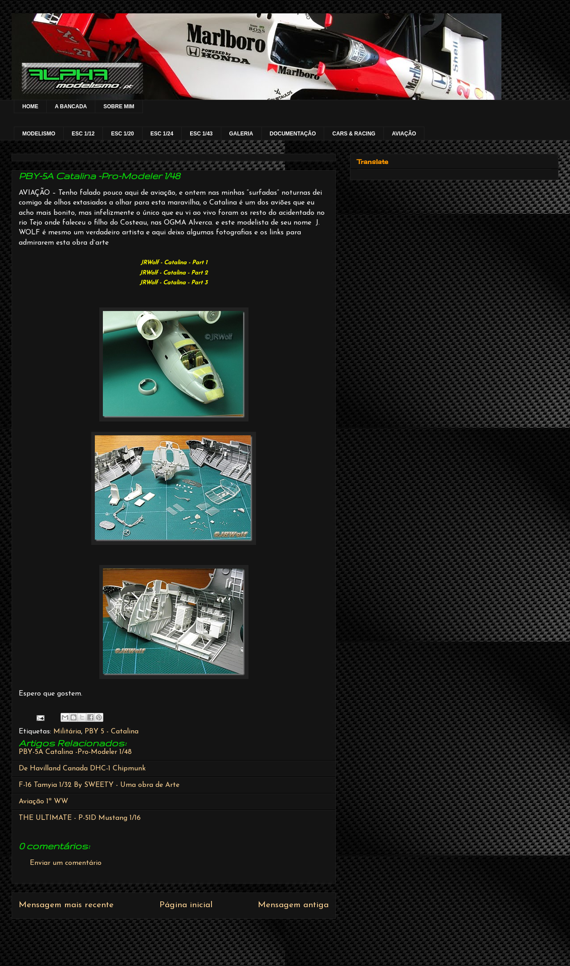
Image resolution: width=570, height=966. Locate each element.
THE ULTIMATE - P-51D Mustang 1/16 (80, 818)
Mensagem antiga (293, 905)
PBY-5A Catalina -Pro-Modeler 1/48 (75, 752)
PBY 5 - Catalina (111, 731)
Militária (67, 731)
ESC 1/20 (122, 134)
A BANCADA (71, 106)
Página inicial (185, 905)
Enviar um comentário (66, 863)
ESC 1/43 (201, 134)
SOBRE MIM (118, 106)
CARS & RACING (353, 134)
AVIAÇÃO (404, 134)
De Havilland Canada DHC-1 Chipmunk (82, 768)
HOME (30, 106)
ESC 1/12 (83, 134)
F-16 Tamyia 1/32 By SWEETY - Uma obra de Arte (99, 785)
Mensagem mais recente (66, 905)
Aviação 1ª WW (43, 801)
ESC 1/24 (162, 134)
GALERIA (241, 134)
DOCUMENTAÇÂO (293, 134)
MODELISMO (38, 134)
